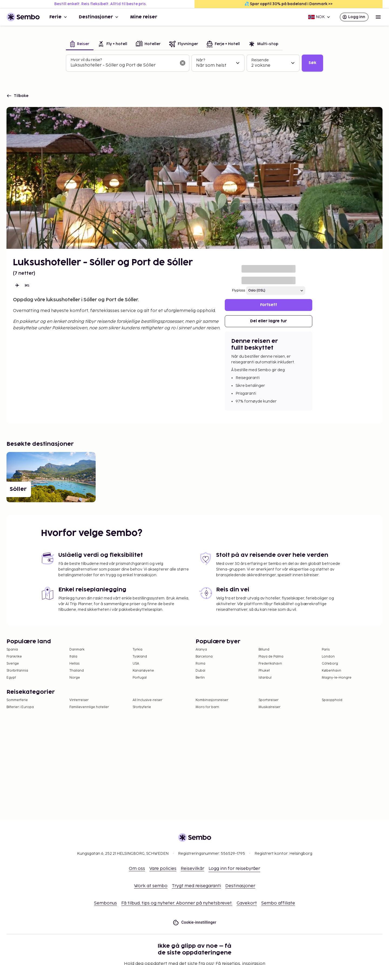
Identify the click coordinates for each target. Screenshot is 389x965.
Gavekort (247, 903)
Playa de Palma (271, 657)
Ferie (58, 17)
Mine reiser (143, 17)
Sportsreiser (269, 700)
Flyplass (238, 291)
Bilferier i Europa (20, 707)
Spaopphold (332, 700)
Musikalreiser (269, 707)
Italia (73, 657)
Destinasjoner (99, 17)
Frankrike (14, 657)
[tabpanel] (194, 63)
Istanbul (265, 678)
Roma (200, 664)
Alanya (201, 650)
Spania (12, 650)
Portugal (140, 678)
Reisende (260, 60)
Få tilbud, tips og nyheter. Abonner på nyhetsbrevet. (176, 903)
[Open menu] (378, 17)
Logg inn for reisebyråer (234, 868)
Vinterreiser (79, 700)
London (328, 657)
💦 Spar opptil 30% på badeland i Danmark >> (288, 4)
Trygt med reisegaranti (196, 886)
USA (136, 664)
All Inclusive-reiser (147, 700)
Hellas (74, 664)
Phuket (264, 671)
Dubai (200, 671)
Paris (326, 650)
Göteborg (330, 664)
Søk (312, 63)
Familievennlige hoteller (89, 707)
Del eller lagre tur (268, 321)
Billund (264, 650)
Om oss (137, 868)
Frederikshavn (270, 664)
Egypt (11, 678)
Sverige (12, 664)
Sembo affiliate (278, 903)
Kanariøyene (143, 671)
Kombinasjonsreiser (212, 700)
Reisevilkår (192, 868)
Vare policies (162, 868)
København (331, 671)
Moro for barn (207, 707)
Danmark (77, 650)
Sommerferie (17, 700)
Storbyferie (142, 707)
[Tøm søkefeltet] (182, 63)
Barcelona (204, 657)
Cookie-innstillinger (194, 922)
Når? (200, 60)
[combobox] (123, 65)
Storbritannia (17, 671)
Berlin (200, 678)
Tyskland (140, 657)
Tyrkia (137, 650)
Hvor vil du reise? (86, 60)
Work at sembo (150, 886)
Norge (74, 678)
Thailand (76, 671)
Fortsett (268, 305)
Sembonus (105, 903)
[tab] (79, 44)
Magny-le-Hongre (336, 678)
